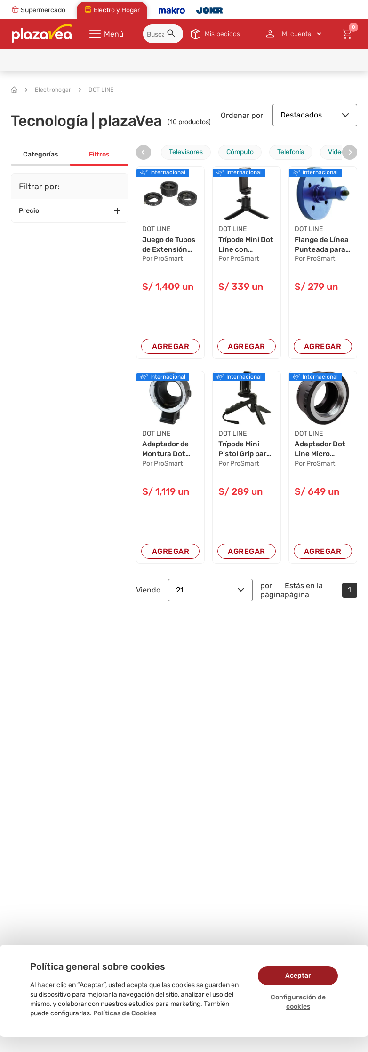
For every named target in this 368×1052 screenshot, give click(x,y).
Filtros (99, 154)
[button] (172, 34)
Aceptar (298, 976)
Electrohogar (48, 89)
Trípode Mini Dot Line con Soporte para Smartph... (241, 245)
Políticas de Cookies (124, 1013)
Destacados (314, 114)
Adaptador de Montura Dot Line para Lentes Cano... (167, 451)
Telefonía (290, 152)
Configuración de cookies (298, 1002)
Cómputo (240, 152)
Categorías (40, 154)
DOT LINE (96, 89)
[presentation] (143, 152)
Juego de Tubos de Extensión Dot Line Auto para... (167, 245)
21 (210, 591)
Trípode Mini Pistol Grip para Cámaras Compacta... (246, 451)
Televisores (186, 152)
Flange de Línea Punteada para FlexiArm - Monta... (321, 245)
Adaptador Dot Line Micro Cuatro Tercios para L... (321, 451)
